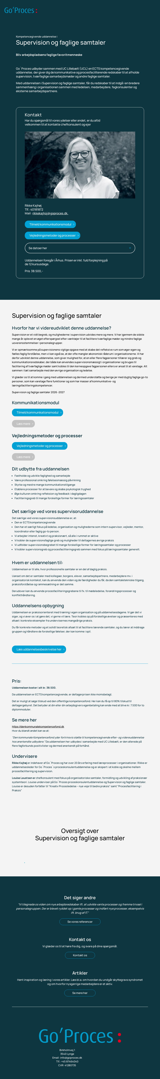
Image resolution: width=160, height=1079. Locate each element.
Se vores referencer (80, 922)
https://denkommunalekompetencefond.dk (38, 726)
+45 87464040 (69, 1061)
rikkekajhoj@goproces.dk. (50, 213)
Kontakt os (80, 955)
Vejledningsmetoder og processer (52, 235)
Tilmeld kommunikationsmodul (50, 224)
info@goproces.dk (71, 1057)
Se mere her (80, 993)
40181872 (36, 209)
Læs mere (23, 424)
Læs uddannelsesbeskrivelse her (39, 649)
